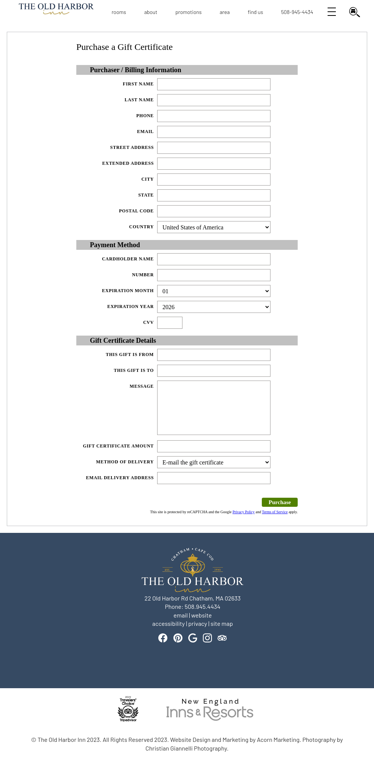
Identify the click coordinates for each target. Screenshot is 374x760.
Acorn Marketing (278, 739)
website (201, 615)
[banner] (187, 715)
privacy (197, 623)
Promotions (188, 12)
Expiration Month (128, 290)
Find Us (255, 12)
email (180, 615)
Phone (145, 115)
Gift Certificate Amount (118, 446)
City (147, 179)
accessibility (168, 623)
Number (143, 274)
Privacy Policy (243, 512)
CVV (148, 322)
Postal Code (136, 211)
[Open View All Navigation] (330, 12)
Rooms (118, 12)
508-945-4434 (297, 12)
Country (141, 226)
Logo (47, 12)
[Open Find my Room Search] (353, 12)
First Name (138, 84)
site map (221, 623)
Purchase (280, 502)
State (146, 195)
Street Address (132, 147)
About (151, 12)
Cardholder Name (128, 259)
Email (145, 131)
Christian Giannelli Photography (186, 748)
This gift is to (134, 370)
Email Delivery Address (120, 477)
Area (225, 12)
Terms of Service (274, 512)
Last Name (139, 99)
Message (142, 386)
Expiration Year (130, 306)
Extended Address (128, 163)
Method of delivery (125, 461)
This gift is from (130, 354)
